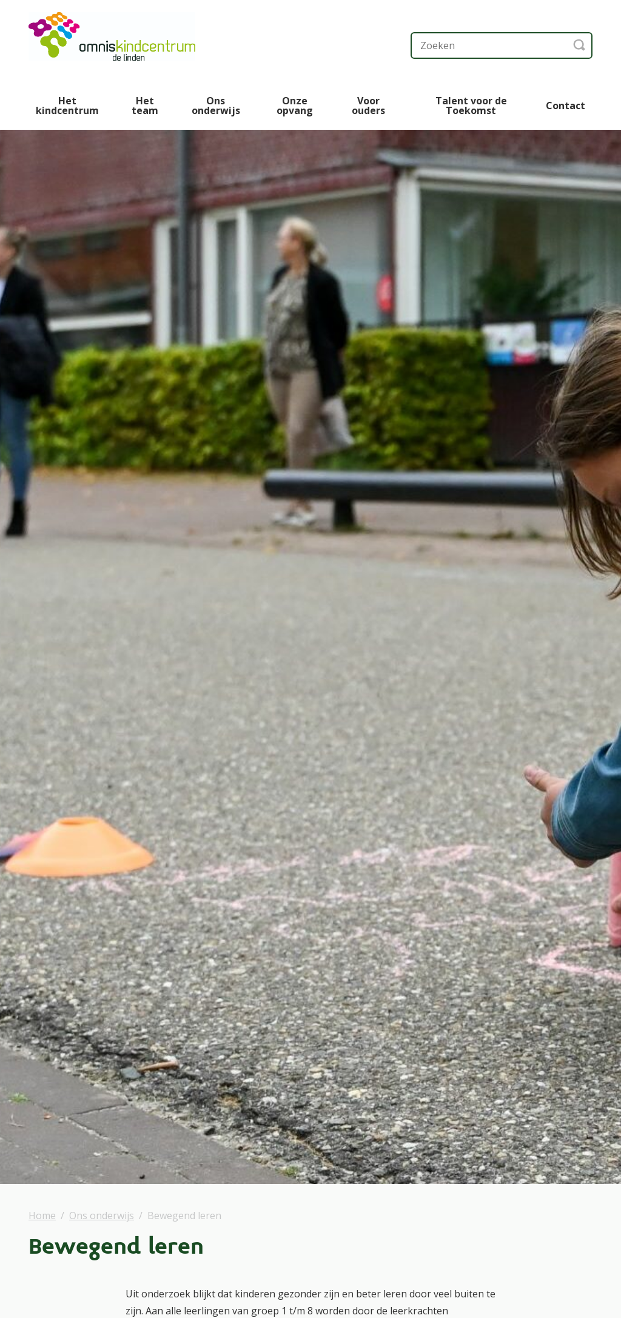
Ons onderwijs (216, 105)
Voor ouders (368, 105)
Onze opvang (295, 105)
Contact (565, 105)
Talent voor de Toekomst (471, 105)
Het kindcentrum (67, 105)
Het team (145, 105)
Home (42, 1215)
